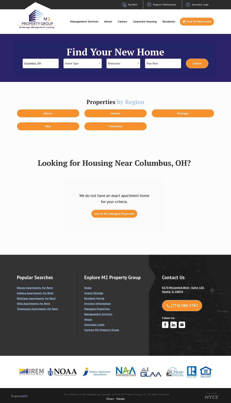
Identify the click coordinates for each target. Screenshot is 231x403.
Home (88, 288)
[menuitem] (84, 22)
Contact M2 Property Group (101, 330)
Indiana (115, 113)
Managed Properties (97, 309)
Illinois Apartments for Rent (35, 288)
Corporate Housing (145, 21)
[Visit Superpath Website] (19, 397)
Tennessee (115, 126)
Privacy (110, 398)
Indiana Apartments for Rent (35, 293)
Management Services (84, 21)
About (108, 21)
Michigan (182, 113)
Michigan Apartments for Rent (36, 298)
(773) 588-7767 (182, 305)
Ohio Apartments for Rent (33, 303)
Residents (169, 21)
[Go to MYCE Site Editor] (211, 396)
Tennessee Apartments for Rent (37, 309)
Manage (120, 398)
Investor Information (97, 303)
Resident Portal (94, 298)
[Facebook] (165, 325)
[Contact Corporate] (182, 325)
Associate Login (94, 324)
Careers (122, 21)
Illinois (48, 113)
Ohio (48, 126)
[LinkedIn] (173, 325)
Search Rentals (93, 293)
